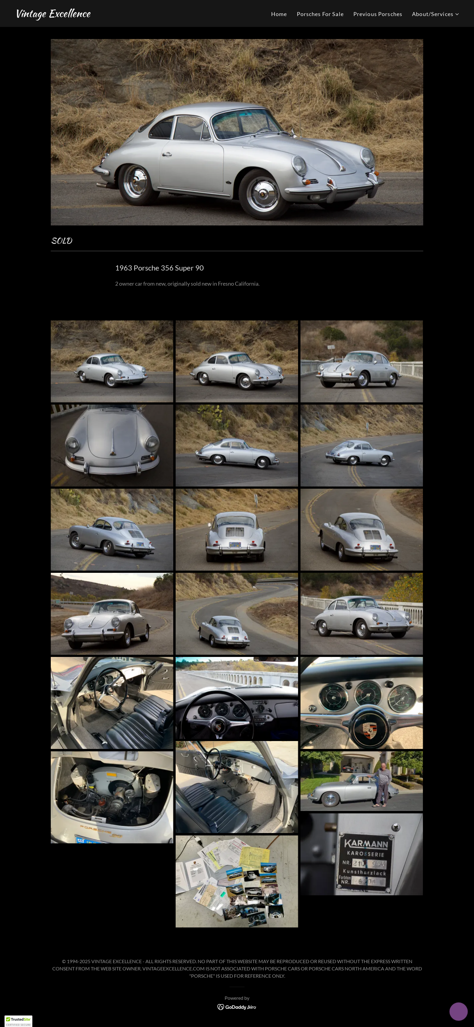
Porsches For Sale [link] (320, 14)
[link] (52, 14)
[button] (435, 14)
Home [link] (279, 14)
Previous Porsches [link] (377, 14)
